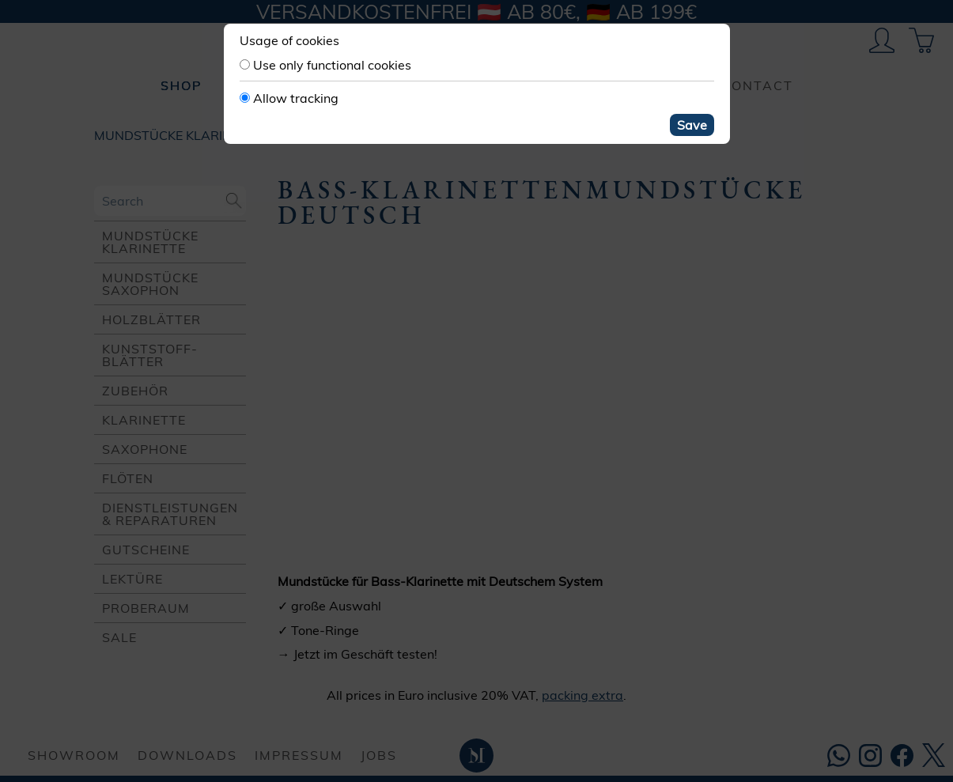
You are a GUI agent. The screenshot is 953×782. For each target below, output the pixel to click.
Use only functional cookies (332, 65)
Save (692, 125)
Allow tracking (295, 98)
